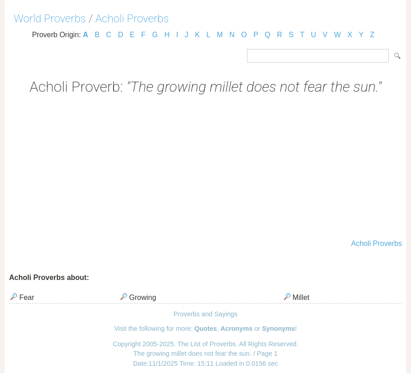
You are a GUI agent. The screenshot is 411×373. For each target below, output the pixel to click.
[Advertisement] (205, 167)
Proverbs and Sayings (205, 314)
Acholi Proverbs (132, 18)
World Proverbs (50, 18)
